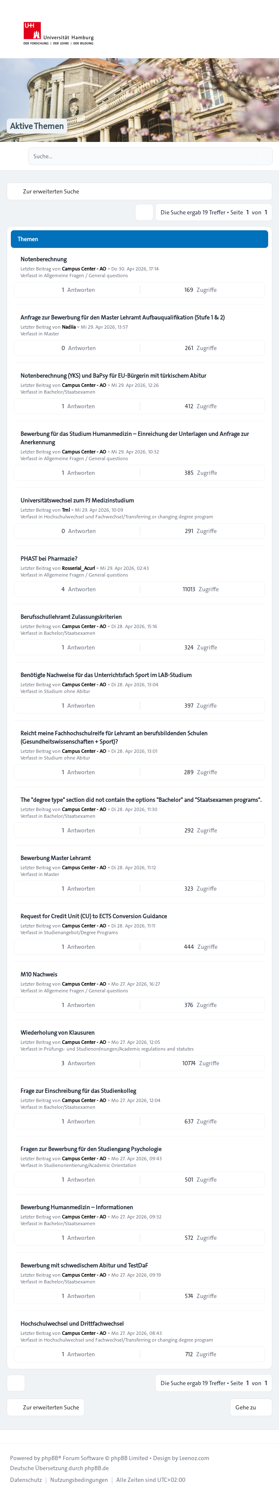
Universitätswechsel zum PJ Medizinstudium (77, 500)
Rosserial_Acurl (78, 568)
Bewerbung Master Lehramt (55, 858)
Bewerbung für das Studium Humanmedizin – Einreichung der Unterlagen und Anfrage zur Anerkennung (134, 438)
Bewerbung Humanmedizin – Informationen (76, 1207)
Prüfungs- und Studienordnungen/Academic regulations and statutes (119, 1048)
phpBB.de (96, 1468)
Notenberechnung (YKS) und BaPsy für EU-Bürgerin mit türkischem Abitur (113, 375)
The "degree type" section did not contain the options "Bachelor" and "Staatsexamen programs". (140, 800)
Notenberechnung (43, 259)
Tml (66, 509)
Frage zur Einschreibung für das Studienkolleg (78, 1091)
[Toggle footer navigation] (10, 1436)
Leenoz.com (194, 1458)
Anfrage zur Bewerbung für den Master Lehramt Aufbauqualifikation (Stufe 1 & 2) (122, 317)
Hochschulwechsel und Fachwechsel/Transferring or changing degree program (128, 516)
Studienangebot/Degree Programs (81, 932)
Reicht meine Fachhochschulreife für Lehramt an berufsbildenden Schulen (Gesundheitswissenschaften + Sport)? (113, 737)
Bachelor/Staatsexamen (69, 391)
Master (51, 333)
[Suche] (249, 156)
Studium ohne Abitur (67, 691)
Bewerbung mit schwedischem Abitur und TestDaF (84, 1265)
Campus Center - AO (84, 268)
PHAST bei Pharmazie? (48, 558)
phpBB (49, 1458)
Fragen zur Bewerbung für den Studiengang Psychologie (90, 1149)
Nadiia (69, 326)
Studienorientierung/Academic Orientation (90, 1165)
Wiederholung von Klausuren (57, 1032)
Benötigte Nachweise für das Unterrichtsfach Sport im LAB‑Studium (106, 675)
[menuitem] (26, 1480)
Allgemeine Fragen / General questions (86, 275)
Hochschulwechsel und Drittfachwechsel (72, 1323)
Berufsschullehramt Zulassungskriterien (71, 617)
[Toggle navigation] (269, 29)
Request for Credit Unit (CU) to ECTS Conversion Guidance (93, 916)
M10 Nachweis (38, 974)
